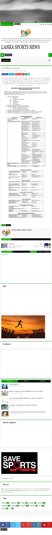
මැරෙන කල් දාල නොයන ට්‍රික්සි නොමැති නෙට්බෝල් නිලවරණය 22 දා (28, 412)
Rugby (3, 508)
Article (4, 503)
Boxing (23, 503)
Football (4, 505)
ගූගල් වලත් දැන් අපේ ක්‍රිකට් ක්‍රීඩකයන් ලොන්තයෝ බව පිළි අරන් (26, 398)
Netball (33, 505)
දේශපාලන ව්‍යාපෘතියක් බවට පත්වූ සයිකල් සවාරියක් (23, 405)
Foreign (14, 505)
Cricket (8, 225)
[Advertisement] (26, 11)
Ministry (23, 505)
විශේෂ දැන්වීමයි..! (14, 384)
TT (10, 508)
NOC (40, 505)
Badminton (13, 503)
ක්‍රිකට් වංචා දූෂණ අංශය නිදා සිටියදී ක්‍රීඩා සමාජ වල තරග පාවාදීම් (26, 391)
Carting (31, 503)
